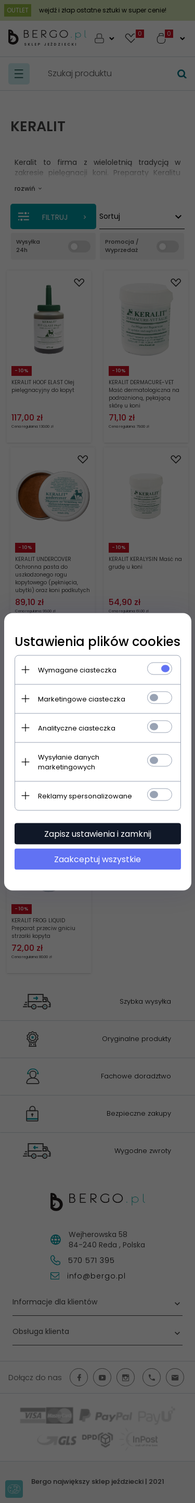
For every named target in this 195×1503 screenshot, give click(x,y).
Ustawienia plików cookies (97, 641)
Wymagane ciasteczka (77, 670)
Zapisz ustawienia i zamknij (97, 833)
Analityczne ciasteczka (76, 728)
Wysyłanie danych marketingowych (68, 761)
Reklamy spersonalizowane (85, 795)
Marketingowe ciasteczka (81, 699)
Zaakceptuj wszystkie (97, 859)
